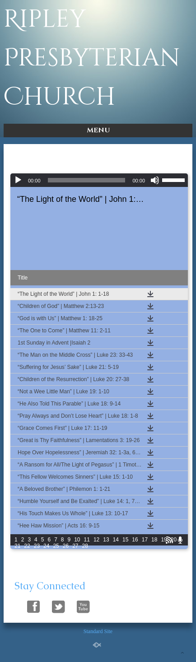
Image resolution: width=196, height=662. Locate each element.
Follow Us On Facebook (33, 605)
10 (77, 539)
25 (56, 546)
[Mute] (154, 180)
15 (125, 539)
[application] (99, 180)
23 (37, 546)
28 (85, 546)
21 (17, 546)
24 (46, 546)
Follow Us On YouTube (83, 605)
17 (145, 539)
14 (116, 539)
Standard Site (98, 631)
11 (87, 539)
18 (154, 539)
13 (106, 539)
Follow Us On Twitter (58, 605)
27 (75, 546)
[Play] (18, 180)
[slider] (87, 180)
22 (27, 546)
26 (66, 546)
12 (96, 539)
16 (135, 539)
